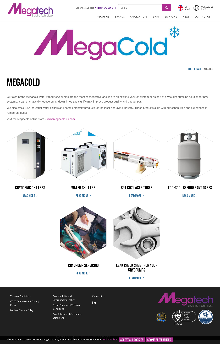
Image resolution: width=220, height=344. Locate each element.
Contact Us (203, 16)
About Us (103, 16)
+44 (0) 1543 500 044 (105, 7)
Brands (119, 16)
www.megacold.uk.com (61, 119)
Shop (156, 16)
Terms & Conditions (20, 296)
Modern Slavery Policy (22, 310)
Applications (139, 16)
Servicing (171, 16)
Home (189, 69)
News (186, 16)
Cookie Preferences (159, 340)
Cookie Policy (109, 339)
